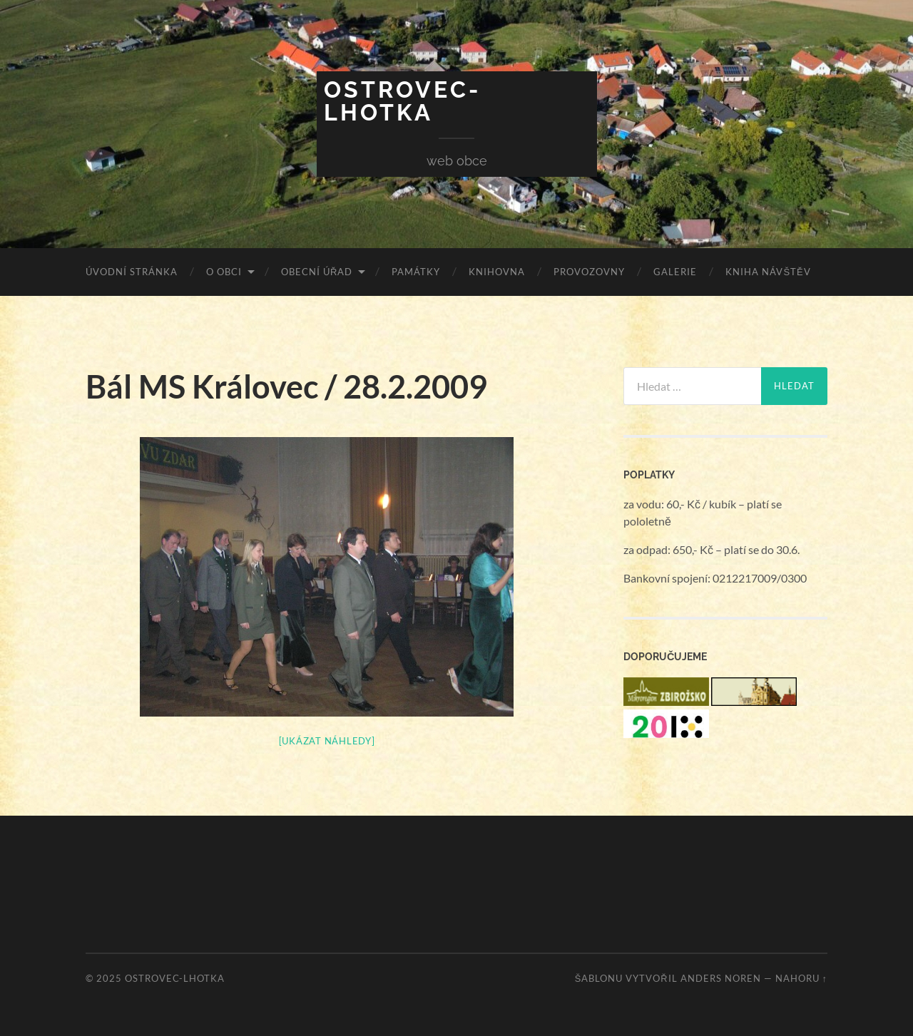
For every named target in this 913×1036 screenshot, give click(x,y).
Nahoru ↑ (801, 978)
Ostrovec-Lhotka (402, 100)
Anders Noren (720, 978)
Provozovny (589, 271)
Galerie (675, 271)
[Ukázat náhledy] (327, 741)
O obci (224, 271)
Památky (416, 271)
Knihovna (497, 271)
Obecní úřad (316, 271)
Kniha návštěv (767, 271)
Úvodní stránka (132, 271)
